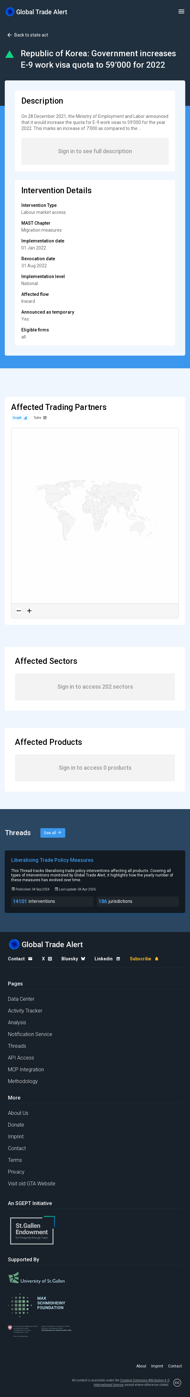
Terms (15, 1160)
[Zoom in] (29, 611)
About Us (18, 1113)
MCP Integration (26, 1069)
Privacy (16, 1172)
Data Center (21, 999)
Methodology (23, 1081)
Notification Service (30, 1034)
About (141, 1366)
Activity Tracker (25, 1011)
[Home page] (36, 12)
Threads (17, 1046)
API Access (21, 1058)
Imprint (16, 1137)
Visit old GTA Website (31, 1184)
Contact (17, 1148)
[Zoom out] (19, 611)
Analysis (17, 1022)
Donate (16, 1125)
